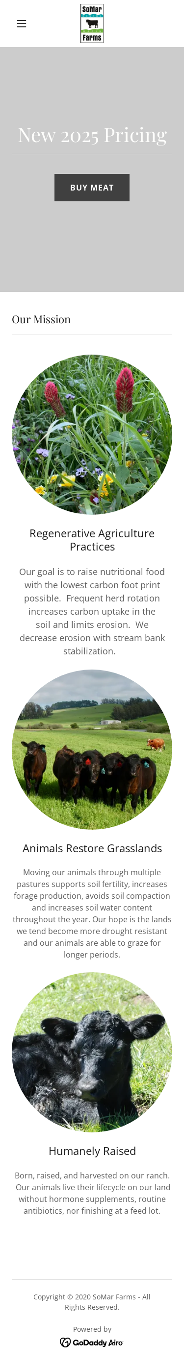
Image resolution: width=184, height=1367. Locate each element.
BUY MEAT (92, 187)
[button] (24, 23)
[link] (92, 23)
